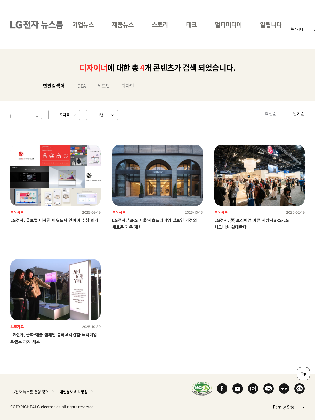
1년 (100, 114)
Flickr (284, 388)
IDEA (81, 85)
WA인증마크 (202, 388)
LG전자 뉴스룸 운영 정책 (29, 392)
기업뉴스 (83, 25)
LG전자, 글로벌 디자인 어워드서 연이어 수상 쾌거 (54, 220)
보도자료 (63, 114)
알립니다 (271, 25)
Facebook (222, 388)
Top (303, 374)
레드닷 (103, 85)
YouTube (237, 388)
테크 (191, 25)
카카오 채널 (299, 388)
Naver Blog (268, 388)
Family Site (288, 406)
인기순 (299, 113)
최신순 (271, 113)
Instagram (253, 388)
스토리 (160, 25)
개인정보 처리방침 (73, 392)
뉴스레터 (297, 29)
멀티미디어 (228, 25)
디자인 (127, 85)
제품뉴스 (123, 25)
